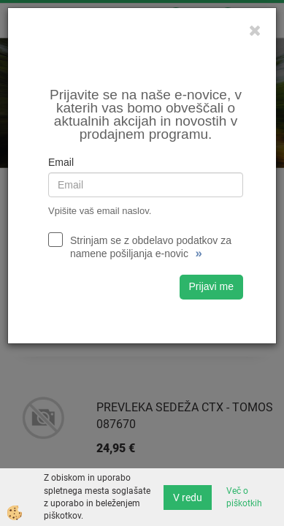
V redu (187, 497)
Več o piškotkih (244, 497)
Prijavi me (211, 286)
